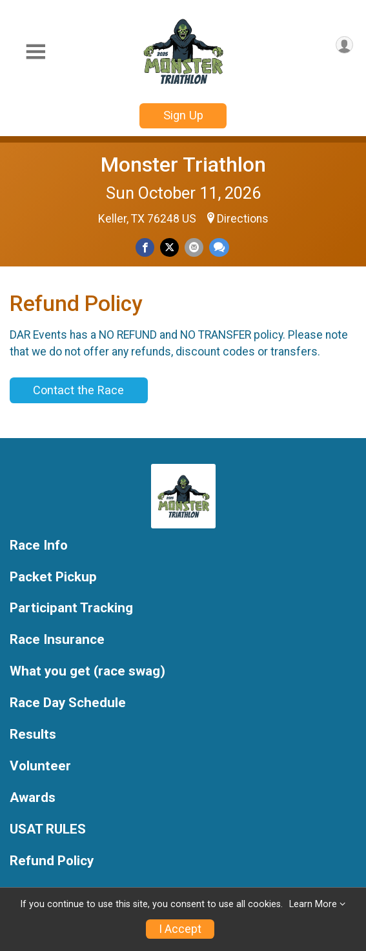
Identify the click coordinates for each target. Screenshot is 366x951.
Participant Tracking (71, 608)
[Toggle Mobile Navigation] (35, 52)
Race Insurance (57, 639)
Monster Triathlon (183, 164)
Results (33, 734)
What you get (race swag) (87, 671)
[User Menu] (344, 45)
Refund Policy (52, 861)
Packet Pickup (53, 577)
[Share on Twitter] (169, 247)
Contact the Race (78, 390)
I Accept (180, 929)
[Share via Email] (194, 247)
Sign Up (183, 115)
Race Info (39, 545)
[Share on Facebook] (145, 247)
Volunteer (40, 766)
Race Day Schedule (68, 703)
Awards (33, 797)
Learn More (313, 904)
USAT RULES (48, 829)
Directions (243, 218)
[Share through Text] (219, 247)
